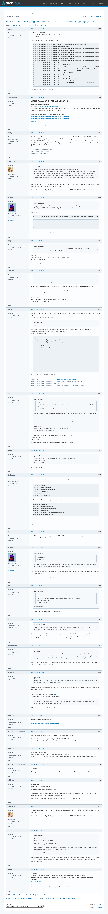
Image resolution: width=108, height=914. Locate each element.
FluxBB (99, 907)
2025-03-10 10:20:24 (37, 780)
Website (11, 220)
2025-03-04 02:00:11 (37, 309)
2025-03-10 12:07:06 (37, 806)
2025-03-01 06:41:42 (37, 29)
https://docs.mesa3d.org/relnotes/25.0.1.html (45, 723)
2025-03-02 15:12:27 (37, 241)
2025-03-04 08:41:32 (37, 450)
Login (32, 13)
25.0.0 (55, 694)
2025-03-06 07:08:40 (37, 715)
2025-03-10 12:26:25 (37, 830)
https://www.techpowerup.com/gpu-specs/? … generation (50, 116)
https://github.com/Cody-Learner (66, 379)
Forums (62, 3)
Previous (14, 25)
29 (41, 25)
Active (91, 16)
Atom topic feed (97, 904)
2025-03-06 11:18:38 (37, 731)
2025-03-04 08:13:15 (37, 393)
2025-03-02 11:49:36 (37, 197)
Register (25, 13)
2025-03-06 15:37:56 (37, 748)
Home (45, 3)
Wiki (70, 3)
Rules (13, 13)
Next (45, 25)
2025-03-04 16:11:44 (37, 672)
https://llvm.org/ (36, 881)
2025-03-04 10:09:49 (37, 475)
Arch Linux (12, 3)
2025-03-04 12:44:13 (37, 646)
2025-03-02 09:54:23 (37, 161)
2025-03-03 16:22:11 (37, 271)
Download (101, 3)
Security (85, 3)
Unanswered (97, 16)
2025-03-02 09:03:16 (37, 133)
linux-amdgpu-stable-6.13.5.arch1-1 (46, 106)
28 (37, 25)
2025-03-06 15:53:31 (37, 764)
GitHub (33, 121)
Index (7, 13)
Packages (53, 3)
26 (30, 25)
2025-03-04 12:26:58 (37, 619)
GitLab (77, 3)
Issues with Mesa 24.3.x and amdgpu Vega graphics (71, 21)
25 (26, 25)
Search (19, 13)
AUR (93, 3)
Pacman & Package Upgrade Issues (30, 21)
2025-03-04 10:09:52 (37, 532)
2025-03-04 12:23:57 (37, 586)
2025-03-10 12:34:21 (37, 869)
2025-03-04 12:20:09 (37, 547)
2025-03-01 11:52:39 (37, 97)
